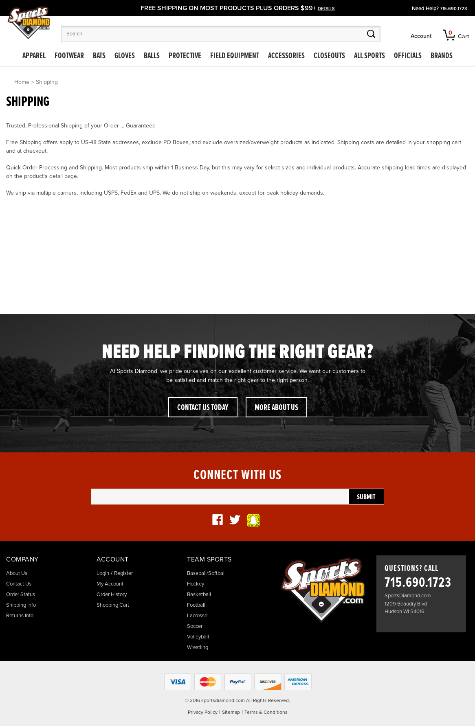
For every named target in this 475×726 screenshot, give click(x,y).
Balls (152, 56)
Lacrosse (197, 615)
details (326, 8)
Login (103, 573)
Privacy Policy (203, 712)
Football (196, 605)
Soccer (194, 626)
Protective (185, 56)
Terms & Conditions (266, 712)
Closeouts (329, 56)
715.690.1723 (453, 8)
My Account (110, 584)
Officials (408, 56)
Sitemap (231, 712)
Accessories (286, 56)
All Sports (369, 56)
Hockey (195, 584)
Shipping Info (21, 605)
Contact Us (18, 584)
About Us (16, 573)
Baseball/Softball (206, 573)
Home (21, 82)
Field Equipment (234, 56)
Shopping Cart (113, 605)
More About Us (276, 408)
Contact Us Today (203, 408)
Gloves (124, 56)
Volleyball (198, 637)
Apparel (34, 56)
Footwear (69, 56)
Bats (99, 56)
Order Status (20, 594)
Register (123, 573)
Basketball (199, 594)
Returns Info (19, 615)
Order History (112, 594)
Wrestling (197, 647)
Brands (442, 56)
